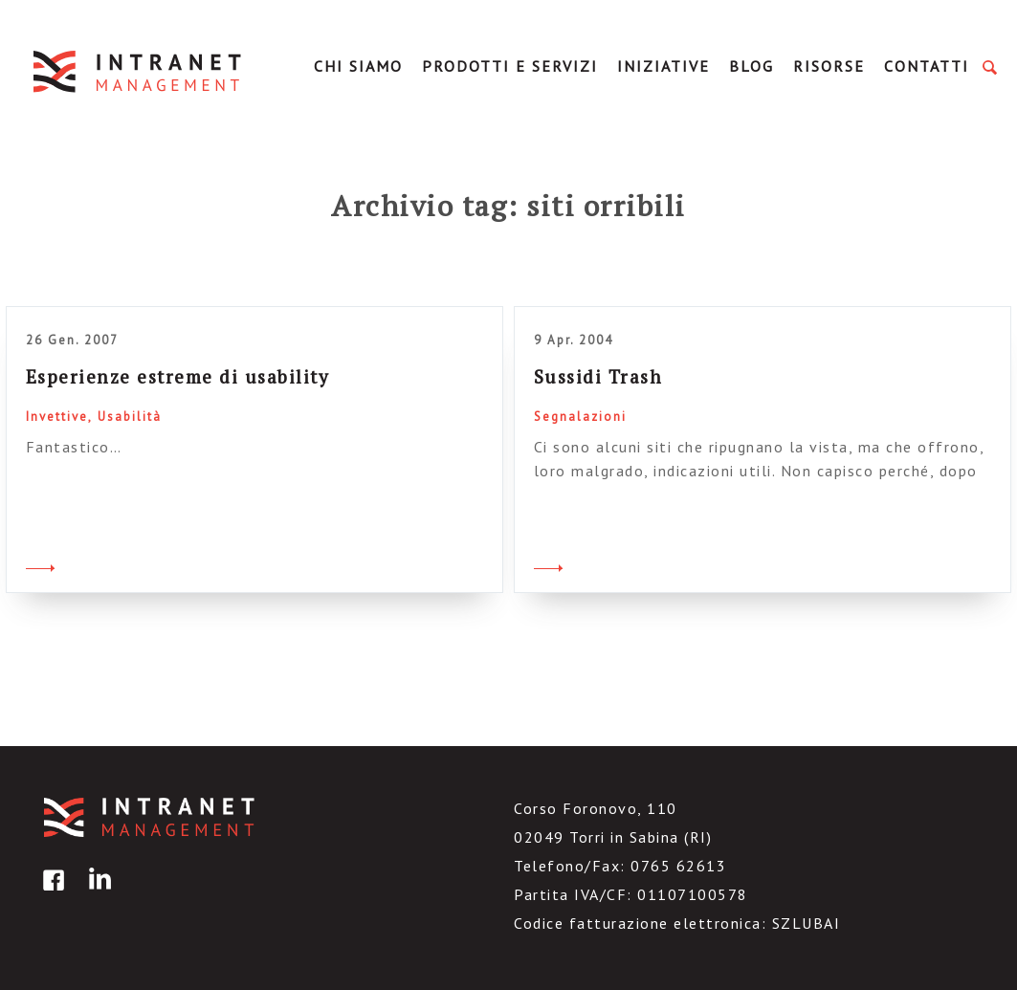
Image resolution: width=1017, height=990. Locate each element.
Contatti (926, 66)
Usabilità (130, 416)
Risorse (829, 66)
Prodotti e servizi (510, 66)
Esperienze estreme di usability (178, 376)
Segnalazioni (580, 416)
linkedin (96, 894)
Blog (751, 66)
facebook (50, 894)
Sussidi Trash (598, 376)
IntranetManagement (138, 71)
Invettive (57, 416)
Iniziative (663, 66)
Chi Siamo (358, 66)
